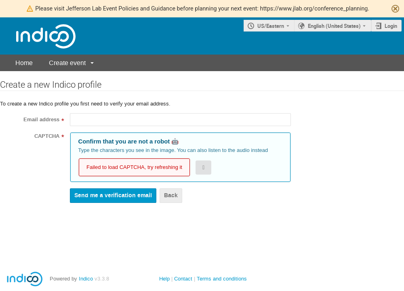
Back (171, 195)
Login (391, 26)
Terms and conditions (222, 278)
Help (164, 278)
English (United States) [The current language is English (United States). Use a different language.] (334, 26)
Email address (41, 119)
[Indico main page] (38, 36)
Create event (67, 63)
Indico (86, 278)
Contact (183, 278)
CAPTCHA (46, 136)
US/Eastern (270, 26)
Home (24, 63)
